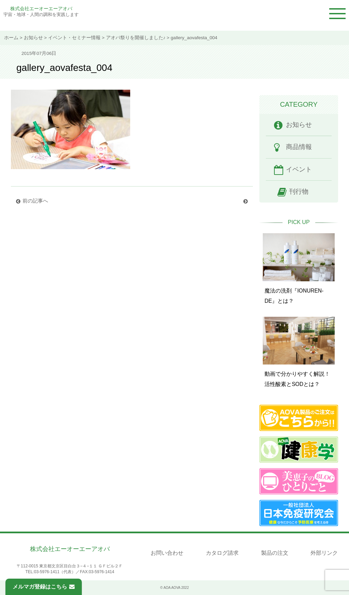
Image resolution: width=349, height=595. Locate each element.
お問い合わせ (167, 553)
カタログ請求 (222, 553)
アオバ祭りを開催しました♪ (136, 37)
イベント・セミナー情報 (74, 37)
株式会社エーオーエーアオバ (41, 8)
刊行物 (298, 191)
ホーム (11, 37)
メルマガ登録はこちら (44, 587)
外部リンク (324, 553)
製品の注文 (274, 553)
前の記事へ (36, 201)
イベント (299, 169)
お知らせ (33, 37)
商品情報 (299, 146)
